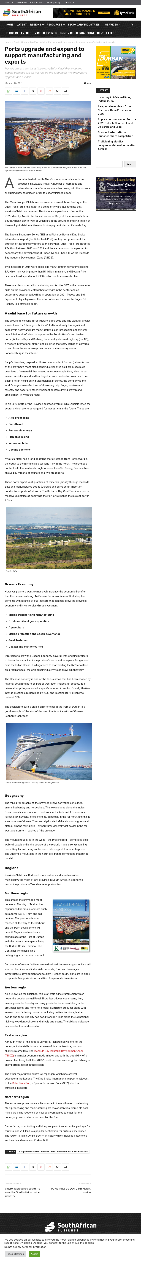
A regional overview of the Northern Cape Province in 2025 (114, 110)
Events (26, 33)
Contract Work (37, 2)
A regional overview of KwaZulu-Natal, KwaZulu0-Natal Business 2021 (53, 1152)
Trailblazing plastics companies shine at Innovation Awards (117, 145)
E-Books (12, 33)
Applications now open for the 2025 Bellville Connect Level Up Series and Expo (117, 123)
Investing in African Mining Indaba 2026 (114, 99)
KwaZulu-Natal (37, 42)
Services (113, 24)
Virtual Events (46, 33)
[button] (132, 25)
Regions (37, 24)
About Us (9, 2)
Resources (56, 24)
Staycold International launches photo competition (115, 134)
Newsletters (106, 33)
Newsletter (22, 2)
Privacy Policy (53, 2)
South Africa (20, 42)
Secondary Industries (85, 24)
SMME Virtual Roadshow (77, 33)
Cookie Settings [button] (15, 1254)
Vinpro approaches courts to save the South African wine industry (22, 1192)
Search (130, 164)
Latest (22, 24)
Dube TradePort (21, 1083)
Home (9, 24)
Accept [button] (34, 1254)
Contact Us (69, 2)
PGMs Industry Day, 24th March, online (71, 1190)
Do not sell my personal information (25, 1247)
